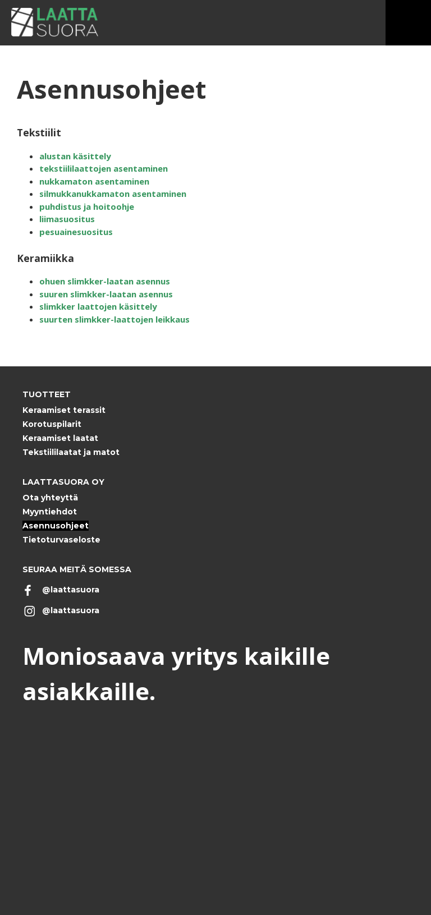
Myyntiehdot (49, 512)
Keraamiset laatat (60, 438)
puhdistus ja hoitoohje (86, 206)
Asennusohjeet (55, 526)
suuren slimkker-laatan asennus (106, 294)
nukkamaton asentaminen (94, 181)
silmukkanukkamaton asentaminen (112, 193)
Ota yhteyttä (50, 498)
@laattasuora (70, 590)
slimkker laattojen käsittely (98, 306)
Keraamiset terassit (64, 410)
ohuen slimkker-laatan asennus (104, 281)
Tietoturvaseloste (61, 540)
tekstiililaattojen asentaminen (103, 168)
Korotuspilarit (51, 424)
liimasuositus (67, 218)
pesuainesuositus (76, 231)
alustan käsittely (75, 156)
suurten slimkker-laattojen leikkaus (114, 319)
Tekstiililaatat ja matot (71, 452)
